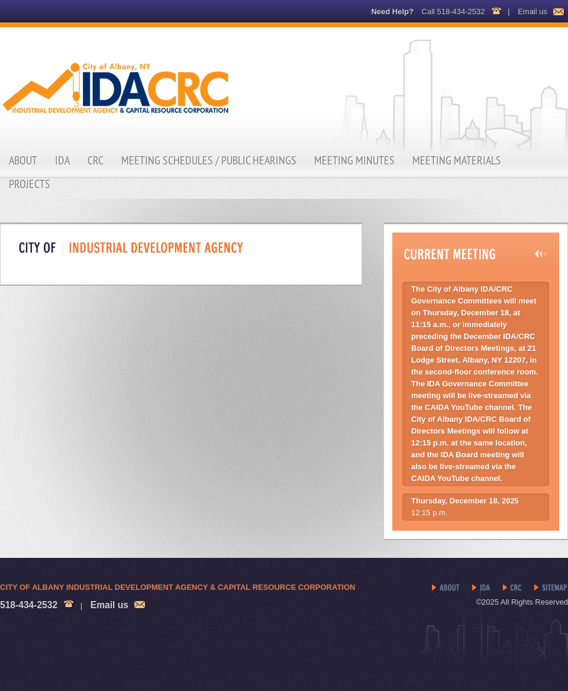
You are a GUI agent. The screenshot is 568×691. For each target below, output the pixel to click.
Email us (532, 11)
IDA (62, 160)
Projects (29, 184)
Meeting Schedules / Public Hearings (208, 160)
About (23, 160)
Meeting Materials (456, 160)
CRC (96, 160)
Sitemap (551, 588)
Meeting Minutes (354, 160)
